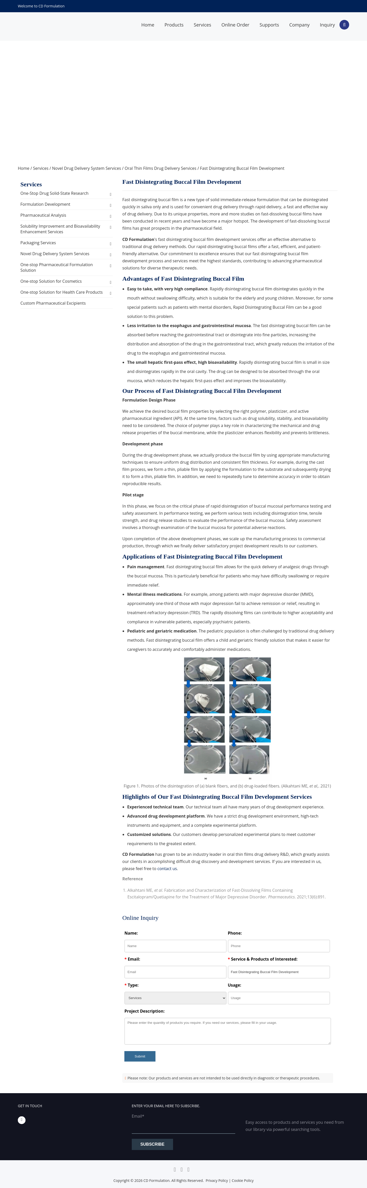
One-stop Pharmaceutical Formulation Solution (56, 267)
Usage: (234, 985)
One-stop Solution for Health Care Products (61, 292)
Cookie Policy (243, 1180)
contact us (167, 868)
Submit (140, 1056)
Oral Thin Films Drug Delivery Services (160, 168)
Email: (132, 959)
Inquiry (327, 25)
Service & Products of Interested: (263, 959)
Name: (131, 933)
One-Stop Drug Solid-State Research (54, 193)
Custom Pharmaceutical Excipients (53, 303)
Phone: (235, 933)
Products (174, 25)
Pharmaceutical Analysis (43, 215)
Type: (131, 985)
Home (147, 25)
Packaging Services (38, 243)
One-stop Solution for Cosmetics (51, 281)
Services (202, 25)
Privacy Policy (217, 1180)
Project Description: (144, 1011)
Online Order (235, 25)
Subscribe (152, 1144)
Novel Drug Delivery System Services (86, 168)
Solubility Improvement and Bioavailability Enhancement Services (60, 229)
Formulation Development (45, 204)
